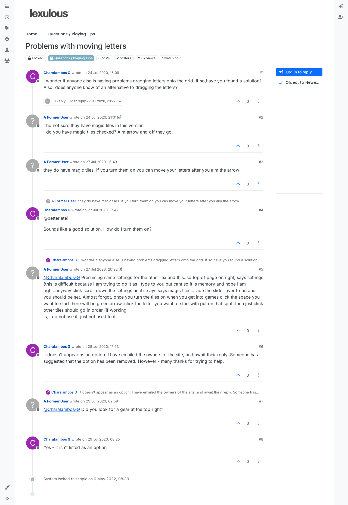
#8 (261, 439)
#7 (261, 401)
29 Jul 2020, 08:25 (104, 439)
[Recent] (7, 17)
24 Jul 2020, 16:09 (103, 72)
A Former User (56, 117)
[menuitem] (341, 6)
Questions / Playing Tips (71, 58)
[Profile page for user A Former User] (32, 121)
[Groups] (7, 61)
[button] (7, 487)
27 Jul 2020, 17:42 (103, 210)
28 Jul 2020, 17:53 (103, 346)
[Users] (7, 50)
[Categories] (7, 6)
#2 (261, 117)
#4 (261, 210)
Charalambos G (57, 72)
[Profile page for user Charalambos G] (32, 76)
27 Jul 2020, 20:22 (102, 269)
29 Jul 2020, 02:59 (102, 401)
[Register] (341, 17)
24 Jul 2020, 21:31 (101, 117)
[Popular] (7, 39)
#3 (261, 162)
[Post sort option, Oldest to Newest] (299, 82)
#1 (261, 72)
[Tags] (7, 28)
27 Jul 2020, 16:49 (101, 162)
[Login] (341, 6)
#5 (261, 269)
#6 (261, 346)
